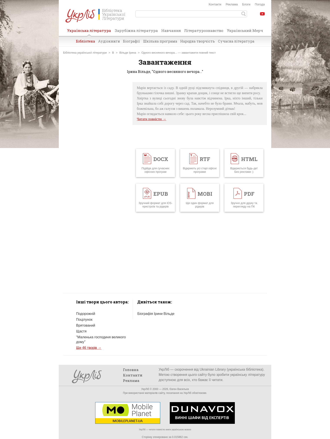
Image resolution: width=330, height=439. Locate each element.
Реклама (232, 4)
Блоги (246, 4)
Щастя (81, 331)
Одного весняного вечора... (159, 52)
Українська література (89, 32)
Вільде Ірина (127, 52)
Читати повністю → (151, 119)
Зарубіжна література (136, 30)
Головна (131, 369)
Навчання (171, 30)
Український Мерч (245, 30)
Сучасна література (236, 41)
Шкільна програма (160, 41)
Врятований (85, 325)
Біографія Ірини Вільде (155, 314)
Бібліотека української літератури (85, 52)
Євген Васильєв (179, 389)
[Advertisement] (95, 147)
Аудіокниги (109, 41)
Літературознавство (203, 30)
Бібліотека (85, 41)
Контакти (215, 4)
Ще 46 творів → (88, 348)
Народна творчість (197, 41)
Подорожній (85, 314)
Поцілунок (84, 319)
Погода (260, 4)
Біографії (131, 41)
